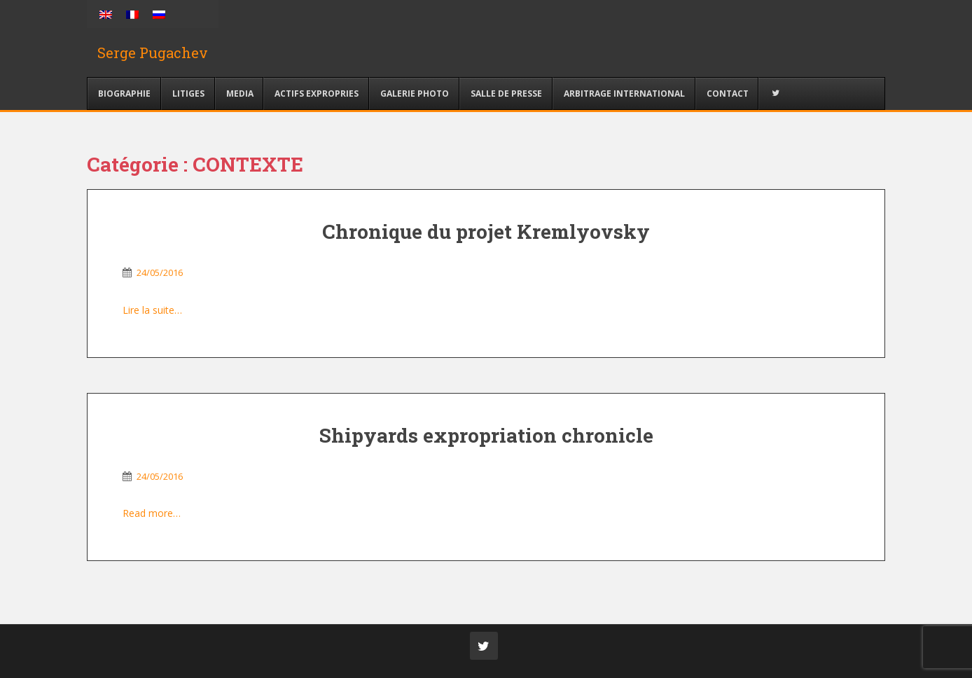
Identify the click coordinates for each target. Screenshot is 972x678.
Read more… (152, 513)
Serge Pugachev (152, 52)
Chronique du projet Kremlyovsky (486, 231)
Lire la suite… (152, 310)
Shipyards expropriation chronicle (486, 435)
